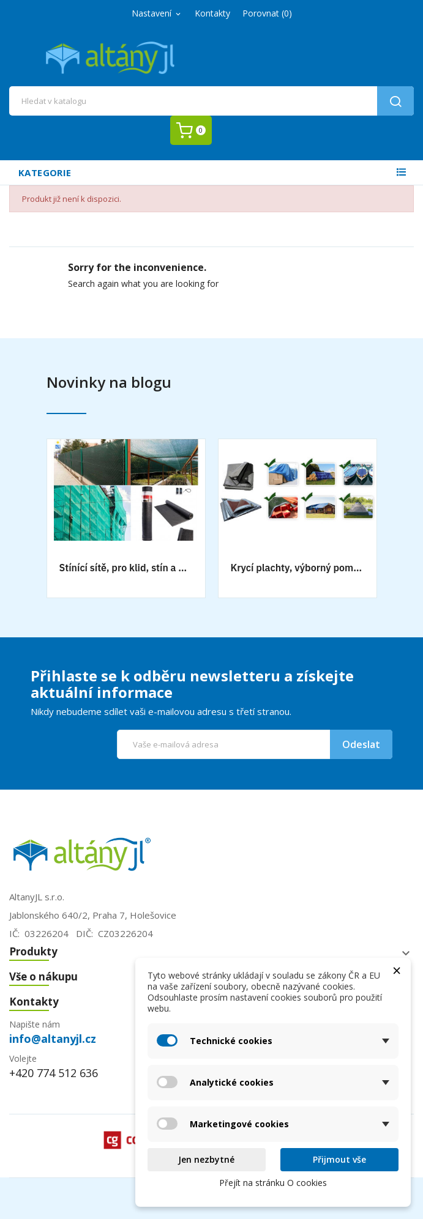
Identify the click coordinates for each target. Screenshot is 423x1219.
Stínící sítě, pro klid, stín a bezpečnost (126, 567)
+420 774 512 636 (53, 1072)
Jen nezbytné (206, 1159)
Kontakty (212, 13)
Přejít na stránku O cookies (273, 1182)
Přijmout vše (339, 1159)
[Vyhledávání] (211, 101)
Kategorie (44, 172)
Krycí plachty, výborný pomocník (297, 567)
